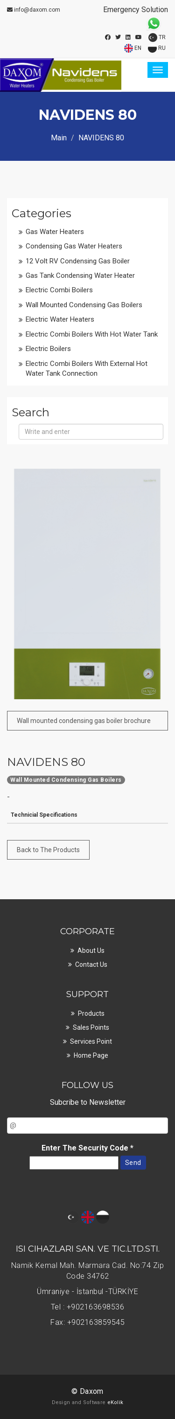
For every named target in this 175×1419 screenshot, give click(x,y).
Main (59, 137)
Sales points (91, 1027)
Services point (91, 1041)
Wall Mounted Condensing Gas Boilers (84, 305)
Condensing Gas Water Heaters (74, 246)
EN (132, 48)
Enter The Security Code (87, 1147)
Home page (91, 1055)
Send (133, 1162)
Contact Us (91, 964)
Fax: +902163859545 (87, 1322)
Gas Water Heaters (55, 231)
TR (157, 37)
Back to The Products (48, 850)
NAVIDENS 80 (46, 762)
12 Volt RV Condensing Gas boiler (78, 261)
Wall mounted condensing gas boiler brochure (84, 720)
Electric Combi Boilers (59, 290)
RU (157, 48)
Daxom (92, 1391)
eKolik (115, 1402)
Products (91, 1013)
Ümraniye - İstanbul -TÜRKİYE (87, 1291)
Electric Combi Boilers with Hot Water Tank (92, 334)
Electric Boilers (48, 348)
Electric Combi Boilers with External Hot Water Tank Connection (86, 368)
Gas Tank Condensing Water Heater (80, 275)
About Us (91, 950)
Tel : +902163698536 (88, 1306)
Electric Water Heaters (60, 319)
